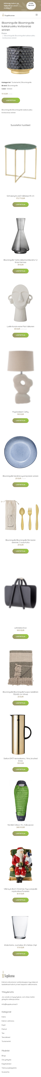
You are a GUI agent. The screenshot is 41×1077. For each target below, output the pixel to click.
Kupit (3, 1025)
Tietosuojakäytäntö (9, 1068)
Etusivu (4, 33)
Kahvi (4, 1017)
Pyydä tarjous (31, 4)
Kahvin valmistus (8, 1021)
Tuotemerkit (16, 82)
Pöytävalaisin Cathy (20, 412)
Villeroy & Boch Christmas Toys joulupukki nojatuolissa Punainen (20, 890)
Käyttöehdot (6, 1064)
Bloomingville (26, 82)
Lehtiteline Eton (20, 628)
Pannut (4, 1029)
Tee (3, 1033)
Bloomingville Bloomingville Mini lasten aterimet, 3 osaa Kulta (21, 541)
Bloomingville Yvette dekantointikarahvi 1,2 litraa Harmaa (20, 261)
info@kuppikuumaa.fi (9, 1004)
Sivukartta (5, 1072)
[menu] (36, 14)
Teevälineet (6, 1037)
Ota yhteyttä (6, 1060)
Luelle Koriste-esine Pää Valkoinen (20, 326)
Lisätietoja (11, 100)
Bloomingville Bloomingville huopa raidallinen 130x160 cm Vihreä (20, 693)
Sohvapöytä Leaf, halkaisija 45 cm (20, 196)
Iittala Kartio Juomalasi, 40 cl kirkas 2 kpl (20, 945)
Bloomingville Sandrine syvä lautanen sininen (20, 476)
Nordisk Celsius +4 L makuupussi (20, 825)
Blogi (4, 1056)
